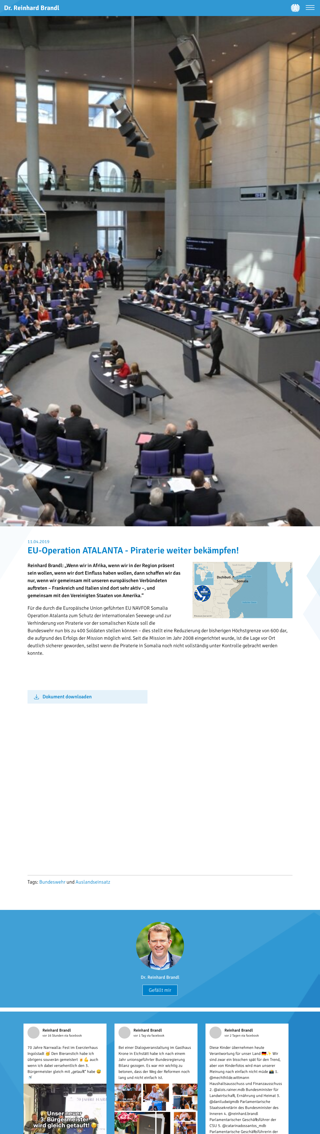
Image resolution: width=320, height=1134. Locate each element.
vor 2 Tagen (232, 1036)
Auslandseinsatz (93, 882)
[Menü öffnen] (310, 8)
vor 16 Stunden (53, 1036)
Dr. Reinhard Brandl (160, 977)
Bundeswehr (52, 882)
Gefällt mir (160, 990)
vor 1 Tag (140, 1036)
